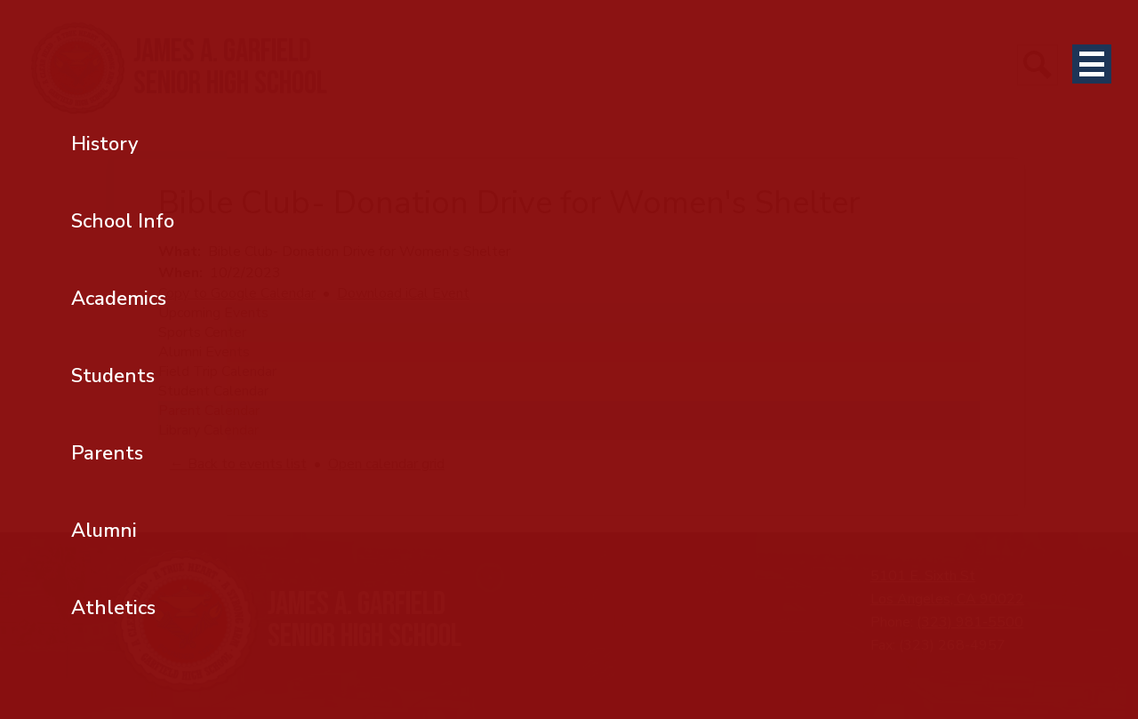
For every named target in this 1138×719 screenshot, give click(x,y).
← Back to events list (238, 464)
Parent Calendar (209, 410)
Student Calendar (213, 391)
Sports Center (202, 332)
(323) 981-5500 (970, 622)
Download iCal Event (403, 293)
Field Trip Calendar (217, 371)
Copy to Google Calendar (237, 293)
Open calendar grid (386, 464)
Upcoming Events (213, 313)
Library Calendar (208, 430)
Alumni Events (204, 352)
